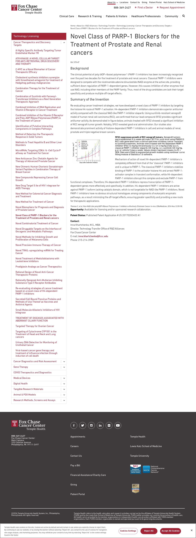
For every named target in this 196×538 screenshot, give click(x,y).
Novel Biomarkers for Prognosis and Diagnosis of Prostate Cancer (40, 208)
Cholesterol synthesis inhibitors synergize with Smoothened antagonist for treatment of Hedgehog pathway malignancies (39, 80)
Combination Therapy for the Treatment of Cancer (37, 89)
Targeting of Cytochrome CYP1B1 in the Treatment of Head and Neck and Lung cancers (36, 334)
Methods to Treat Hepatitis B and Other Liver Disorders (39, 143)
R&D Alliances (91, 26)
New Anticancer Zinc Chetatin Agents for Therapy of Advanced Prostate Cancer (37, 160)
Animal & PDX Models (25, 395)
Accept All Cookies (171, 532)
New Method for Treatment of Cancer (35, 202)
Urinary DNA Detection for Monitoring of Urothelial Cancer (36, 344)
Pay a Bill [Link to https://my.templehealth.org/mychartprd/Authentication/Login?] (75, 465)
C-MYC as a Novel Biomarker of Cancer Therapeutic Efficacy (35, 71)
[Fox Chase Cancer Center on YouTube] (117, 425)
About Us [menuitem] (111, 3)
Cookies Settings (128, 532)
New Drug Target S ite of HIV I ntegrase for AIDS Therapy (38, 187)
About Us (80, 26)
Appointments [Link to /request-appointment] (77, 437)
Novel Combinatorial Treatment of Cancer (37, 223)
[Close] (192, 532)
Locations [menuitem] (124, 3)
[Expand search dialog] (183, 17)
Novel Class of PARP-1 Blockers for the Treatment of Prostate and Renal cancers (37, 216)
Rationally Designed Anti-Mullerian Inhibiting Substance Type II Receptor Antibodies (39, 281)
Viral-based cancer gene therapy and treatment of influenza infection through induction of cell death (36, 353)
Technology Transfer (107, 26)
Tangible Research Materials (28, 389)
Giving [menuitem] (144, 3)
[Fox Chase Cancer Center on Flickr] (109, 425)
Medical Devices (22, 378)
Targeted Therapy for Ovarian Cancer (35, 326)
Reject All (149, 532)
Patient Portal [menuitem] (155, 3)
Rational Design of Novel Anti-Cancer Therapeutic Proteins (35, 273)
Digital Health (21, 383)
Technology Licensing (125, 26)
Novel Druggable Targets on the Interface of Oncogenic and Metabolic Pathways (38, 230)
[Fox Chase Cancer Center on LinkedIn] (100, 425)
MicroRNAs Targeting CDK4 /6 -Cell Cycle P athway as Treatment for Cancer (38, 152)
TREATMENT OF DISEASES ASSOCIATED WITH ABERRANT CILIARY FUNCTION (40, 319)
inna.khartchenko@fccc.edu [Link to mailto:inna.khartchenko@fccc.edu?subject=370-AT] (93, 236)
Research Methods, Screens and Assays (34, 400)
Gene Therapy (21, 367)
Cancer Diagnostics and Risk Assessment (35, 361)
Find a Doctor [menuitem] (145, 7)
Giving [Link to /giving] (73, 485)
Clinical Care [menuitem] (66, 16)
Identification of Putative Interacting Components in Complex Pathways (34, 127)
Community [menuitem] (171, 16)
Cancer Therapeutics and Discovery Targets (153, 26)
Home (72, 26)
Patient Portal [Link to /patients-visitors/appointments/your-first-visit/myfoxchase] (77, 494)
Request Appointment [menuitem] (172, 7)
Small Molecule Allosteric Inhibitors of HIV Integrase (38, 311)
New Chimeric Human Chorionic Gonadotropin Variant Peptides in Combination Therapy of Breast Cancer (39, 170)
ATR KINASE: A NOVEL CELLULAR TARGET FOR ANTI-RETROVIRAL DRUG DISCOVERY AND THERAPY (37, 61)
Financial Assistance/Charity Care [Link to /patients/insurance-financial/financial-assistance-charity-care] (88, 475)
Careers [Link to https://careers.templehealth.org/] (74, 446)
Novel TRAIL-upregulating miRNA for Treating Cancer (39, 252)
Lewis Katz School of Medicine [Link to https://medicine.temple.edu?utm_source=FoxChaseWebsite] (146, 446)
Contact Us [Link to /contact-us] (76, 456)
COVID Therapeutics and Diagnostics (32, 372)
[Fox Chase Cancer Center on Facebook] (73, 425)
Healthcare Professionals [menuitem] (146, 16)
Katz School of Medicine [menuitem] (174, 3)
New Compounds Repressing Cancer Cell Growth (37, 179)
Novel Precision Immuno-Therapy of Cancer (38, 245)
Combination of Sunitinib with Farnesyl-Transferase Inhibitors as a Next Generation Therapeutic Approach (38, 99)
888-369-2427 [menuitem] (122, 7)
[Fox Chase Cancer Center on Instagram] (91, 425)
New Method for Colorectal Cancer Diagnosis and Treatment (39, 195)
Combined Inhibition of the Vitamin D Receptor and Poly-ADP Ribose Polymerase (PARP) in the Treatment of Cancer (39, 118)
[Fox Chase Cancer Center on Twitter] (82, 425)
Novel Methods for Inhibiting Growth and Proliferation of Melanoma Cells (37, 238)
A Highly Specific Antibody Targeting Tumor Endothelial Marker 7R (38, 52)
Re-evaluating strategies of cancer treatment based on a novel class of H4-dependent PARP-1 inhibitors (39, 291)
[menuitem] (183, 18)
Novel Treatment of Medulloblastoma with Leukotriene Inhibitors (37, 260)
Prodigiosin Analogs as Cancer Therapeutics (39, 267)
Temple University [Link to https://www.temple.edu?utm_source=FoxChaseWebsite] (139, 456)
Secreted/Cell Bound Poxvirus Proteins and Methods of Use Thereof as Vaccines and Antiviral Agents (38, 302)
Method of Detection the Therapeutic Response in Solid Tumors (35, 135)
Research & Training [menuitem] (90, 16)
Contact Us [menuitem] (135, 3)
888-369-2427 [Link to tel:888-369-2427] (18, 436)
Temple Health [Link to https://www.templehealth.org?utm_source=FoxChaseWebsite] (137, 437)
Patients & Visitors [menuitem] (116, 16)
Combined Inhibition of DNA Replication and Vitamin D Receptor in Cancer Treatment (38, 108)
